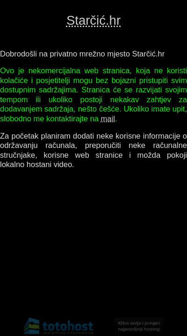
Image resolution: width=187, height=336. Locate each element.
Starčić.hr (93, 20)
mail (108, 118)
